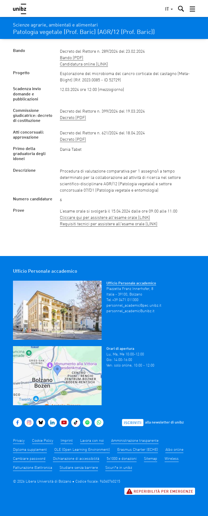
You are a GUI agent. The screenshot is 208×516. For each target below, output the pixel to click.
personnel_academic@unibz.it (130, 311)
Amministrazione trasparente (135, 441)
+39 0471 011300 (125, 300)
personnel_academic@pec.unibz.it (133, 305)
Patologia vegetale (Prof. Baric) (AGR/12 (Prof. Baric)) (84, 32)
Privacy (19, 441)
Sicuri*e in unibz (118, 468)
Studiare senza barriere (79, 468)
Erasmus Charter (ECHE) (137, 450)
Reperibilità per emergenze (159, 491)
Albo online (174, 450)
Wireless (172, 459)
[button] (192, 9)
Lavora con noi (92, 441)
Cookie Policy (42, 441)
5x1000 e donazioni (122, 459)
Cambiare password (29, 459)
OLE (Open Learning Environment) (82, 450)
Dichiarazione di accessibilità (76, 459)
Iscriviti (133, 423)
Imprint (67, 441)
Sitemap (150, 459)
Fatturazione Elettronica (32, 468)
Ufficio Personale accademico (131, 283)
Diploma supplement (30, 450)
